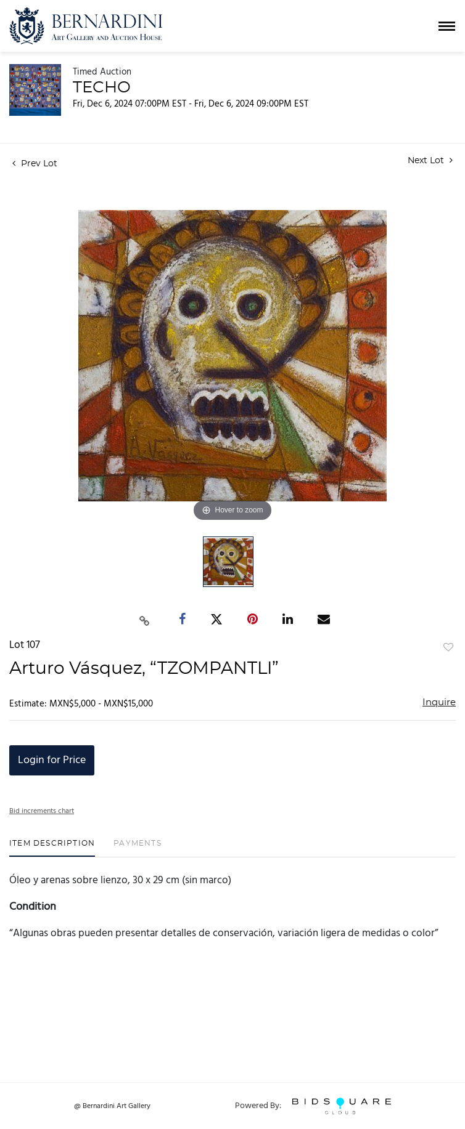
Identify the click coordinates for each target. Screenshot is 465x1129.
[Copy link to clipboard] (145, 619)
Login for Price (52, 760)
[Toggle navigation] (447, 26)
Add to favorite (448, 648)
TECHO (102, 87)
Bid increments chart (41, 811)
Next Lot (430, 160)
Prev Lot (34, 164)
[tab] (52, 848)
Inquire (439, 702)
